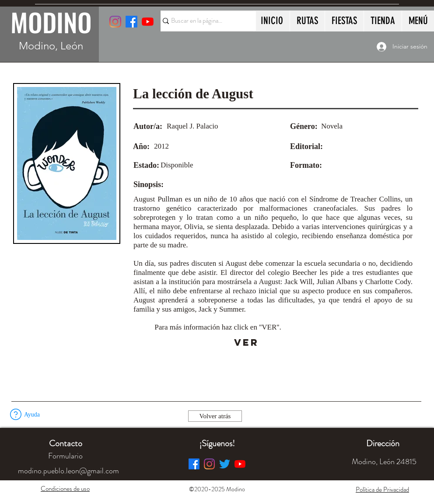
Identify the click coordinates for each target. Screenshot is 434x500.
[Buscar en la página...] (204, 21)
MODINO (51, 22)
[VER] (246, 342)
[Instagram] (115, 22)
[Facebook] (194, 463)
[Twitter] (224, 463)
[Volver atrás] (215, 416)
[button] (15, 414)
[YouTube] (148, 22)
